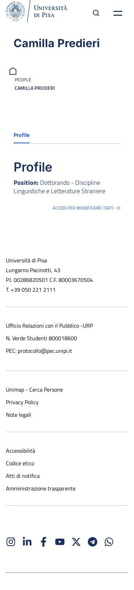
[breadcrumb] (13, 70)
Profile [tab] (22, 135)
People (23, 79)
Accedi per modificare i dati (86, 207)
